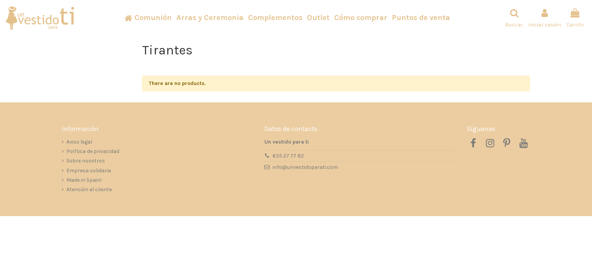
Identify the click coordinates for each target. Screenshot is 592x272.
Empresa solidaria (88, 170)
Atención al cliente (89, 189)
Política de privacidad (92, 151)
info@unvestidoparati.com (305, 167)
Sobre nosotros (85, 161)
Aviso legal (79, 142)
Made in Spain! (84, 180)
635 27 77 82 (288, 156)
